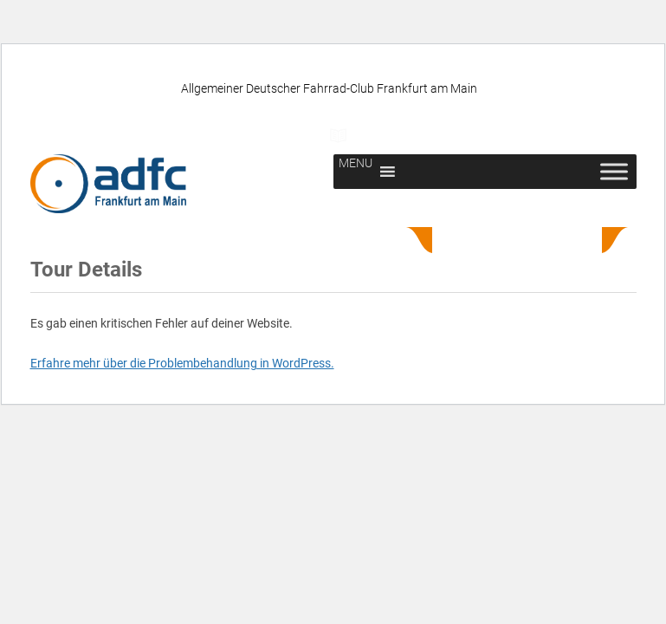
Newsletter (501, 135)
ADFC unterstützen (224, 135)
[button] (355, 171)
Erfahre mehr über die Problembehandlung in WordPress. (182, 363)
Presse (375, 135)
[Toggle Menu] (614, 172)
